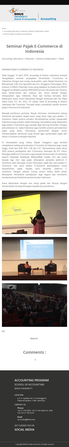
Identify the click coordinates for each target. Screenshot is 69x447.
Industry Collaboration (46, 59)
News (61, 59)
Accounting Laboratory (12, 59)
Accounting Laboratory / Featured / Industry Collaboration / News (26, 31)
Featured (29, 59)
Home (4, 28)
